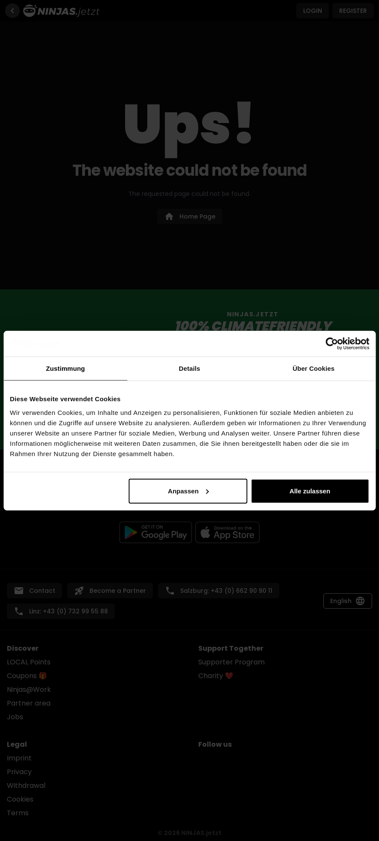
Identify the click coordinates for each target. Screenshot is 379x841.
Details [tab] (189, 368)
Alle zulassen (309, 490)
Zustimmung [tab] (65, 368)
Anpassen (188, 490)
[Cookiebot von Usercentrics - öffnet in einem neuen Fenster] (331, 343)
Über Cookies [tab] (313, 368)
